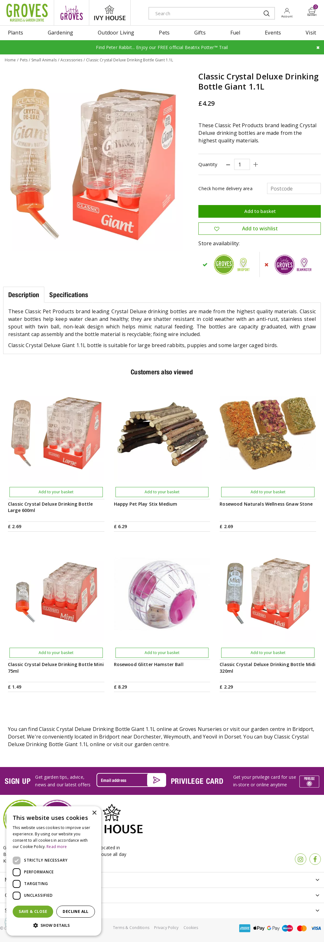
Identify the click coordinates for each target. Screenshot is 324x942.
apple (259, 928)
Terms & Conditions (131, 927)
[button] (54, 925)
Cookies (191, 927)
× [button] (94, 813)
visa (316, 928)
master (302, 928)
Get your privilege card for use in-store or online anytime (264, 781)
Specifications (68, 295)
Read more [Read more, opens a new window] (57, 846)
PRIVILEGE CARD (197, 781)
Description (23, 295)
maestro (287, 928)
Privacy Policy (166, 927)
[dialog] (53, 871)
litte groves (71, 13)
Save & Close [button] (33, 911)
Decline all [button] (75, 911)
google (273, 928)
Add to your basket (56, 492)
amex (245, 928)
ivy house (110, 13)
